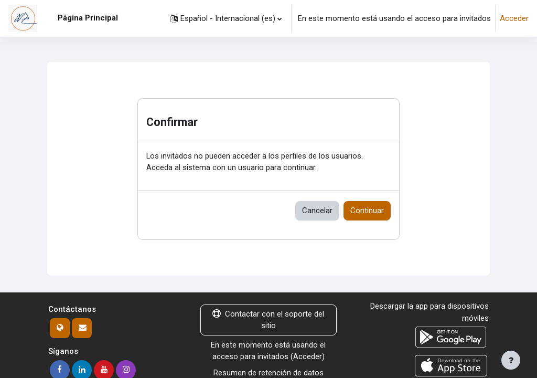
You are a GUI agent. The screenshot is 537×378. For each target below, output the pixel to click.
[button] (226, 18)
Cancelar (317, 211)
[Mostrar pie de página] (510, 360)
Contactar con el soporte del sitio (268, 320)
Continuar (367, 211)
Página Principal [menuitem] (88, 18)
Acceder (514, 18)
